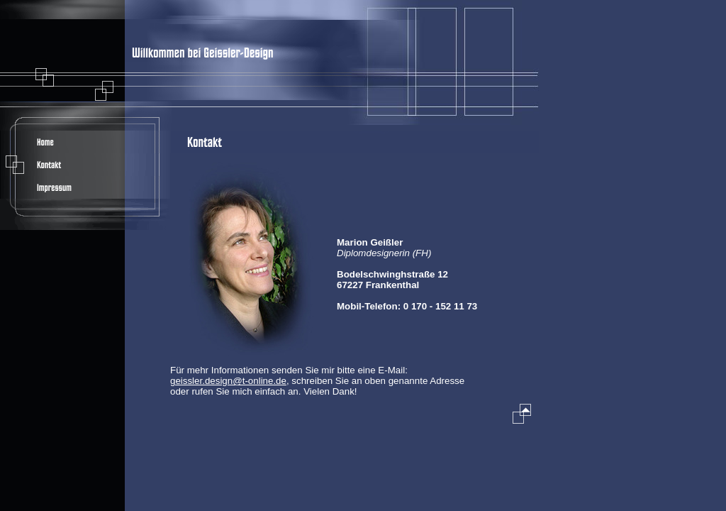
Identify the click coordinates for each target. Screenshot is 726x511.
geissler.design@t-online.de (228, 380)
